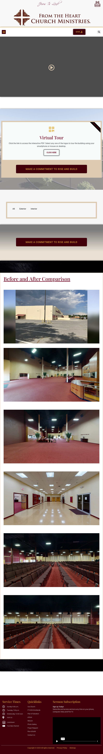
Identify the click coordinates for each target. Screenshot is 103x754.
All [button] (14, 209)
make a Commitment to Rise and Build (46, 169)
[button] (4, 32)
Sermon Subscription (66, 702)
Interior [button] (34, 209)
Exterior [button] (22, 209)
